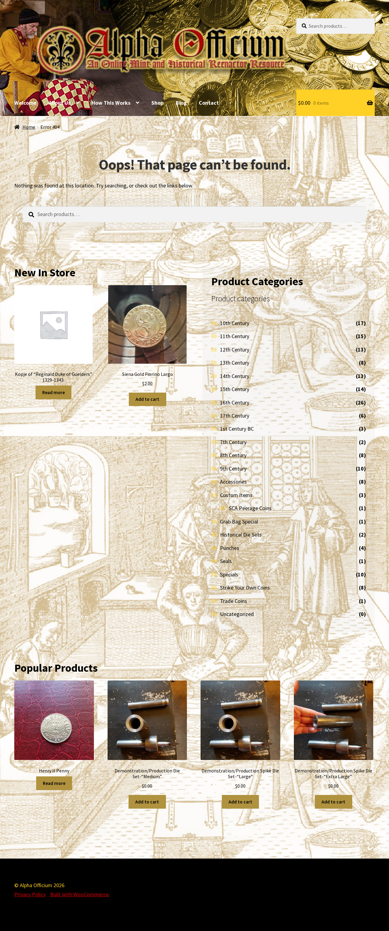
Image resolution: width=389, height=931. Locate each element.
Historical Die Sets (241, 534)
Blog (181, 102)
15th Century (234, 389)
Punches (229, 547)
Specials (229, 574)
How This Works (110, 102)
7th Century (233, 442)
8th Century (233, 455)
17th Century (234, 415)
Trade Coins (233, 600)
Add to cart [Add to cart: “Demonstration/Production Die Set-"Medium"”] (147, 802)
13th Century (234, 362)
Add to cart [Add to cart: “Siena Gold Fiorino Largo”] (147, 399)
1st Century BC (237, 428)
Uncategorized (237, 614)
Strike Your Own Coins (245, 587)
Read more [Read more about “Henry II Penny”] (54, 783)
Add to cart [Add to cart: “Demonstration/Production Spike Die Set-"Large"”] (240, 802)
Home (28, 127)
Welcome (25, 102)
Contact (209, 102)
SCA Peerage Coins (250, 508)
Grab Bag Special (239, 521)
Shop (157, 102)
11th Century (234, 336)
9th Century (233, 468)
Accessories (233, 481)
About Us (60, 102)
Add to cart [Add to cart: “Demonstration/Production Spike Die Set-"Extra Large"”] (333, 802)
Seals (226, 561)
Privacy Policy (30, 894)
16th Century (234, 402)
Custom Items (236, 495)
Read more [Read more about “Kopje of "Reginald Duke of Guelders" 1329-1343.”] (53, 392)
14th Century (234, 376)
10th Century (234, 323)
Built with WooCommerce (79, 894)
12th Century (234, 349)
